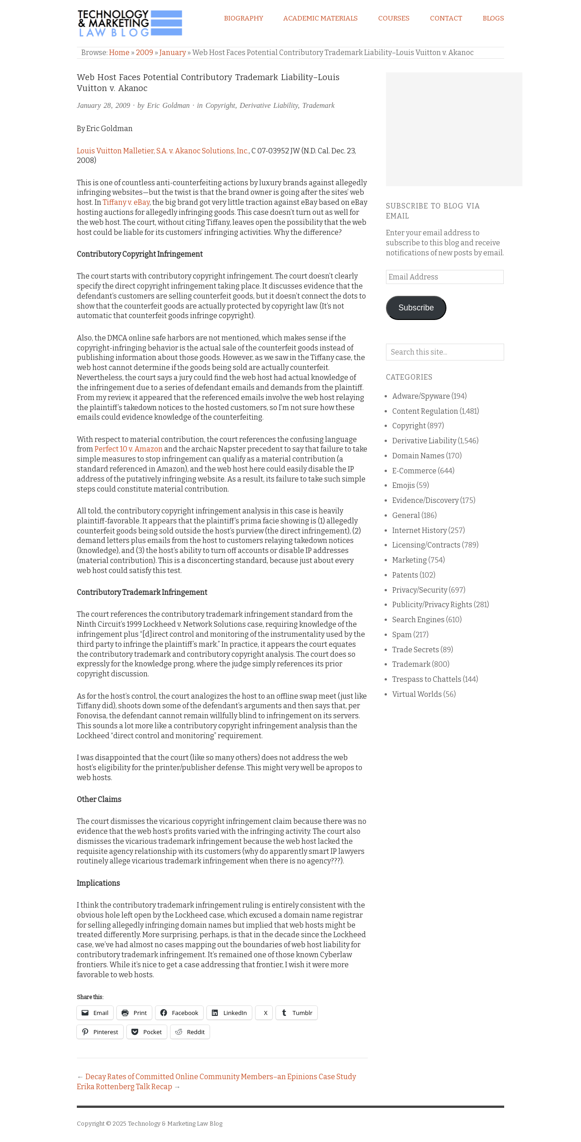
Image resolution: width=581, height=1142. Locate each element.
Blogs (493, 18)
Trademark (318, 105)
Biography (243, 18)
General (406, 515)
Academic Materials (320, 18)
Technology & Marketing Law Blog (175, 1123)
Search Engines (418, 619)
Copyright (220, 105)
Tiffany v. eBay (126, 202)
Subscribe (416, 307)
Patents (405, 575)
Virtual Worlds (417, 694)
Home (119, 52)
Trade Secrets (415, 649)
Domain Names (418, 456)
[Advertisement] (454, 129)
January (173, 52)
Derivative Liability (269, 105)
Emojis (403, 485)
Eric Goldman (168, 105)
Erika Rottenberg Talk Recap (124, 1086)
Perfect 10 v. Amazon (129, 449)
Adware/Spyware (421, 396)
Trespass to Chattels (426, 679)
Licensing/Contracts (426, 545)
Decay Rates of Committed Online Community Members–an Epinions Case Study (220, 1076)
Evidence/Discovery (425, 500)
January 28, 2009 (103, 105)
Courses (394, 18)
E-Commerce (414, 471)
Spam (402, 634)
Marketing (409, 560)
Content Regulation (425, 411)
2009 (144, 52)
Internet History (419, 530)
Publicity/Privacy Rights (432, 604)
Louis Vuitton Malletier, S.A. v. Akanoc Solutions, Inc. (163, 151)
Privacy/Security (419, 590)
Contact (446, 18)
